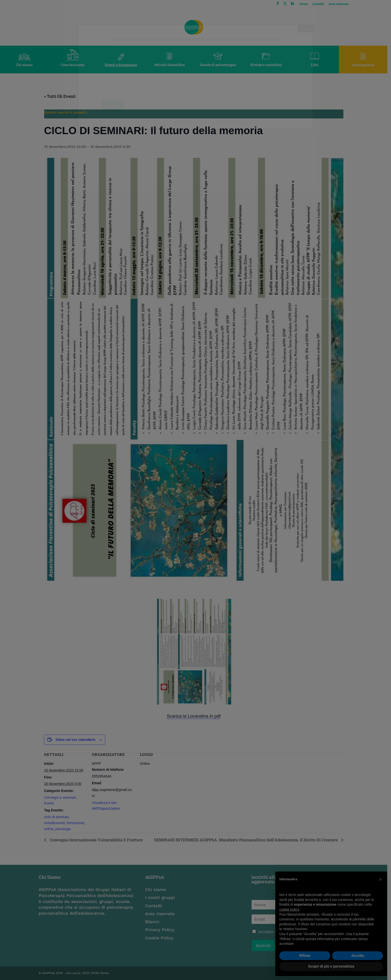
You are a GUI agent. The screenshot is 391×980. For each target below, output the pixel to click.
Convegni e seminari (62, 797)
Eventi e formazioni (122, 64)
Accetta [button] (357, 956)
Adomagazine (366, 64)
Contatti (321, 4)
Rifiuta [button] (304, 956)
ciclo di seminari (58, 817)
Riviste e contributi (269, 64)
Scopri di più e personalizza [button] (331, 966)
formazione (77, 823)
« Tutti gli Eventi (61, 96)
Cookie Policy (160, 937)
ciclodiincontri (56, 823)
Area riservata (342, 4)
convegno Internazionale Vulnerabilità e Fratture (97, 839)
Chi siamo (24, 64)
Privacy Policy (161, 929)
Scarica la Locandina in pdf (195, 716)
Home (307, 4)
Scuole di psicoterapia (220, 64)
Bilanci (153, 921)
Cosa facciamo (73, 64)
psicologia (65, 829)
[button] (381, 879)
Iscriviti (265, 945)
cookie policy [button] (289, 909)
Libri (318, 64)
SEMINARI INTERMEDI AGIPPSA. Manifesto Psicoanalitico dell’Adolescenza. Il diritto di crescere (248, 839)
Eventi (51, 803)
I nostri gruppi (161, 897)
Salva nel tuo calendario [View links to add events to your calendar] (77, 740)
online (50, 829)
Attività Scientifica (171, 64)
